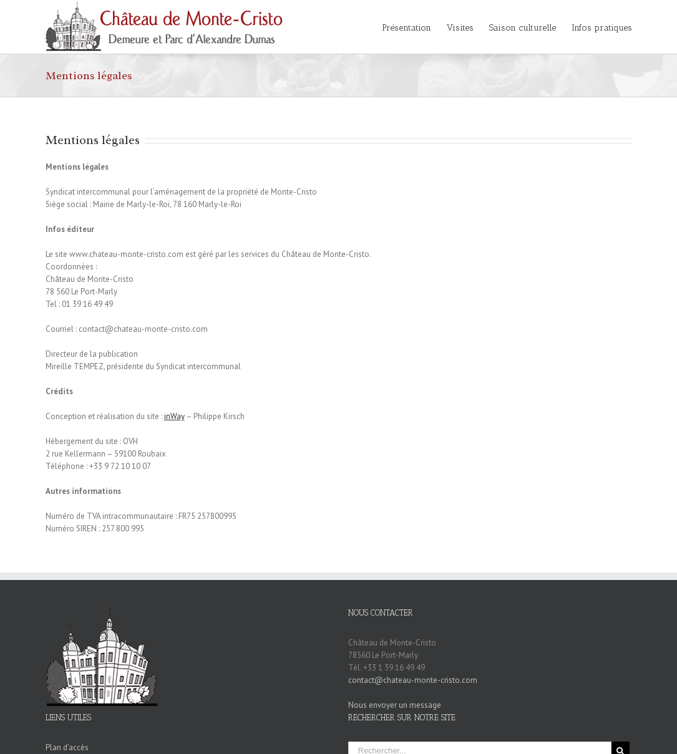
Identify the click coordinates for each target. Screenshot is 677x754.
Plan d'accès (67, 747)
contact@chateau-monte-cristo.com (412, 680)
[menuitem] (414, 27)
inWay (174, 416)
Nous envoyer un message (394, 705)
